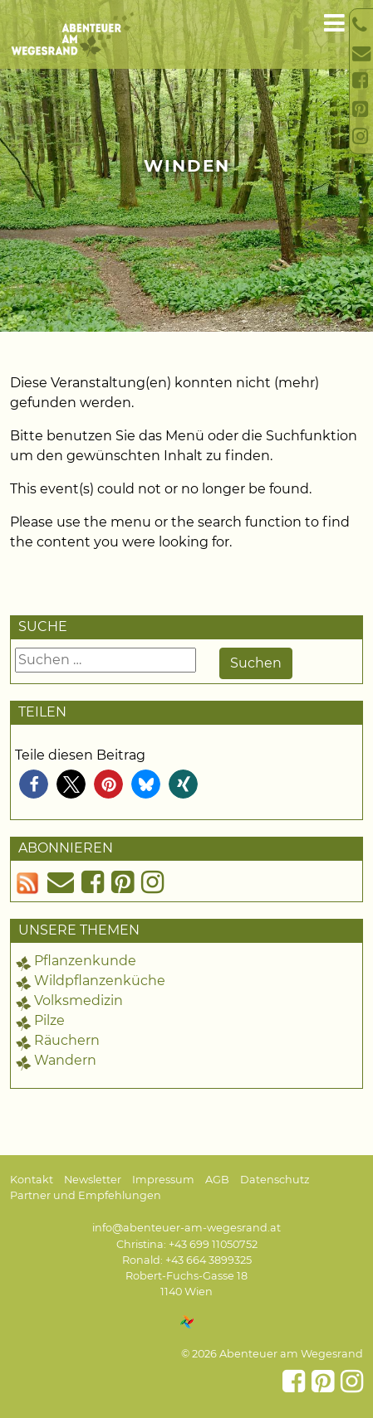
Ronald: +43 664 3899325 (187, 1260)
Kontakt (31, 1179)
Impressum (163, 1179)
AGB (217, 1179)
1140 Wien (186, 1291)
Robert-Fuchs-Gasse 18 (186, 1276)
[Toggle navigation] (334, 23)
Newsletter (92, 1179)
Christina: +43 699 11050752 (187, 1244)
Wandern (65, 1060)
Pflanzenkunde (85, 961)
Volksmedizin (78, 1000)
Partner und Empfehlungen (85, 1195)
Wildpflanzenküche (99, 980)
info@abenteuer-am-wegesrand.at (186, 1227)
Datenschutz (275, 1179)
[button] (33, 784)
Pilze (49, 1020)
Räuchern (67, 1040)
